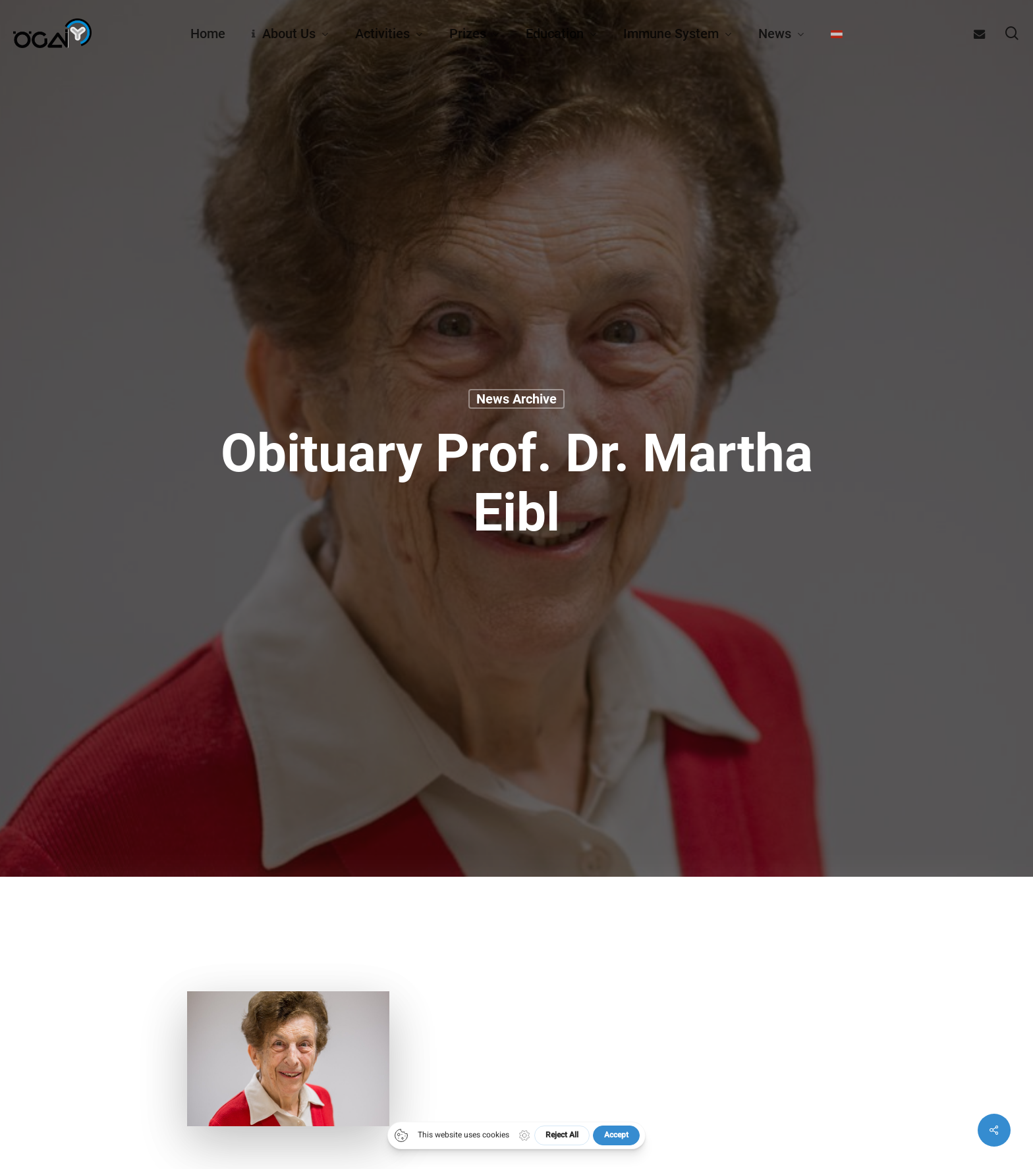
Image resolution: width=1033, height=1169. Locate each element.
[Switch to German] (837, 33)
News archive (516, 399)
